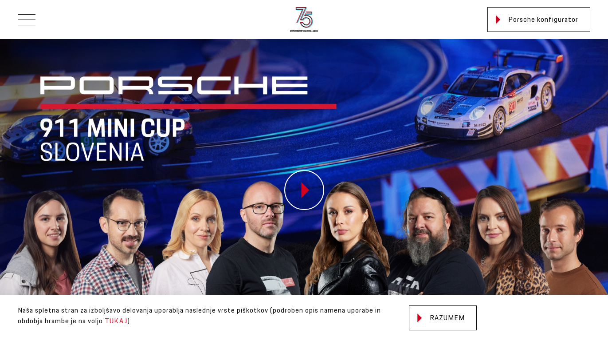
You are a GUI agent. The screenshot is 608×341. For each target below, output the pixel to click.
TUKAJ (116, 321)
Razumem (441, 318)
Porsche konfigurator (537, 20)
